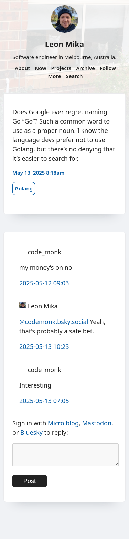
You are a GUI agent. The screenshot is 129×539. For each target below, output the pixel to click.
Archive (85, 68)
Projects (61, 68)
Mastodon (97, 423)
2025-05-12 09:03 (44, 283)
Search (74, 75)
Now (40, 68)
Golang (24, 188)
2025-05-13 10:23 (44, 346)
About (22, 68)
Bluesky (31, 432)
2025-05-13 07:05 (44, 400)
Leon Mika (64, 44)
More (54, 75)
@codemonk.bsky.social (53, 321)
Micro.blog (63, 423)
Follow (108, 68)
